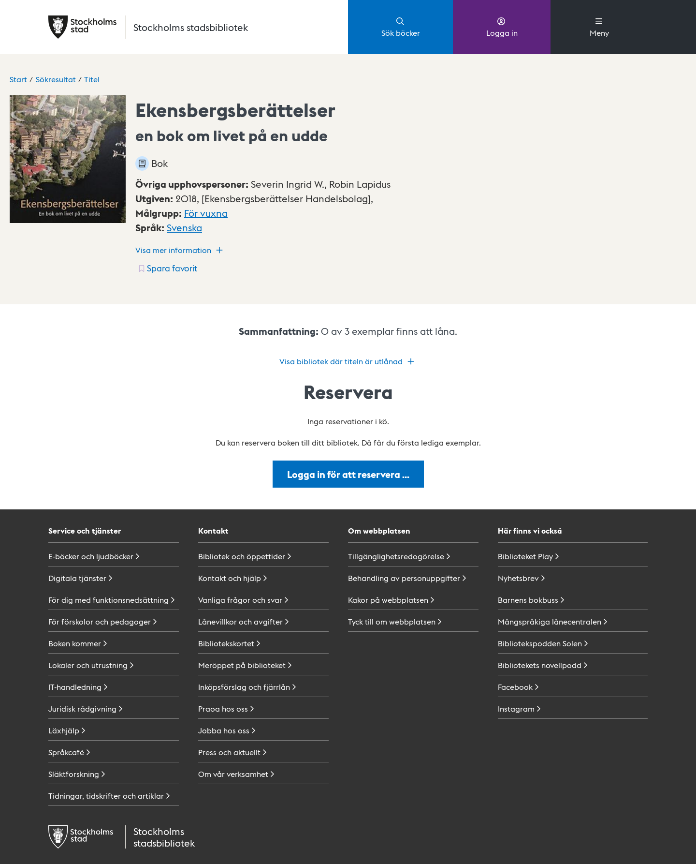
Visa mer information (180, 250)
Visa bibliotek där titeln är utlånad (348, 361)
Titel (92, 79)
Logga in (502, 26)
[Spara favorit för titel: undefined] (167, 268)
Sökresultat (56, 79)
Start (18, 79)
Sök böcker (400, 26)
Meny (599, 26)
